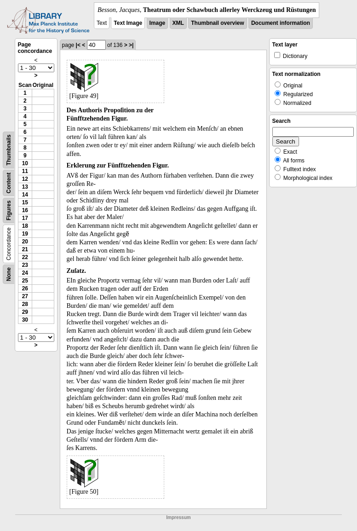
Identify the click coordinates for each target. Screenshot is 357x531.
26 (25, 288)
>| (131, 45)
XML (178, 23)
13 (25, 187)
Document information (280, 23)
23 (25, 265)
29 (25, 312)
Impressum (178, 517)
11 (25, 171)
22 (25, 257)
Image (158, 23)
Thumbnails (9, 149)
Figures (9, 210)
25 (25, 280)
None (9, 274)
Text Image (128, 23)
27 (25, 296)
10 (25, 163)
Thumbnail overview (217, 23)
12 (25, 179)
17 (25, 218)
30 (25, 320)
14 (25, 194)
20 (25, 241)
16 (25, 210)
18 (25, 226)
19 (25, 234)
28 (25, 304)
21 (25, 249)
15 (25, 202)
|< (78, 45)
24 (25, 273)
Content (9, 183)
